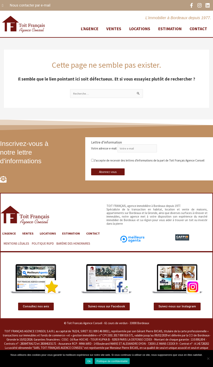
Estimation (170, 28)
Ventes (113, 28)
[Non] (208, 358)
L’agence (89, 28)
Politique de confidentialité (112, 361)
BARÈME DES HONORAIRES (73, 248)
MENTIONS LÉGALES (16, 248)
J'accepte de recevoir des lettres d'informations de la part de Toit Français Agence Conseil (147, 161)
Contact (198, 28)
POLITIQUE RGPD (43, 248)
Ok (89, 361)
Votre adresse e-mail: (125, 149)
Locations (139, 28)
